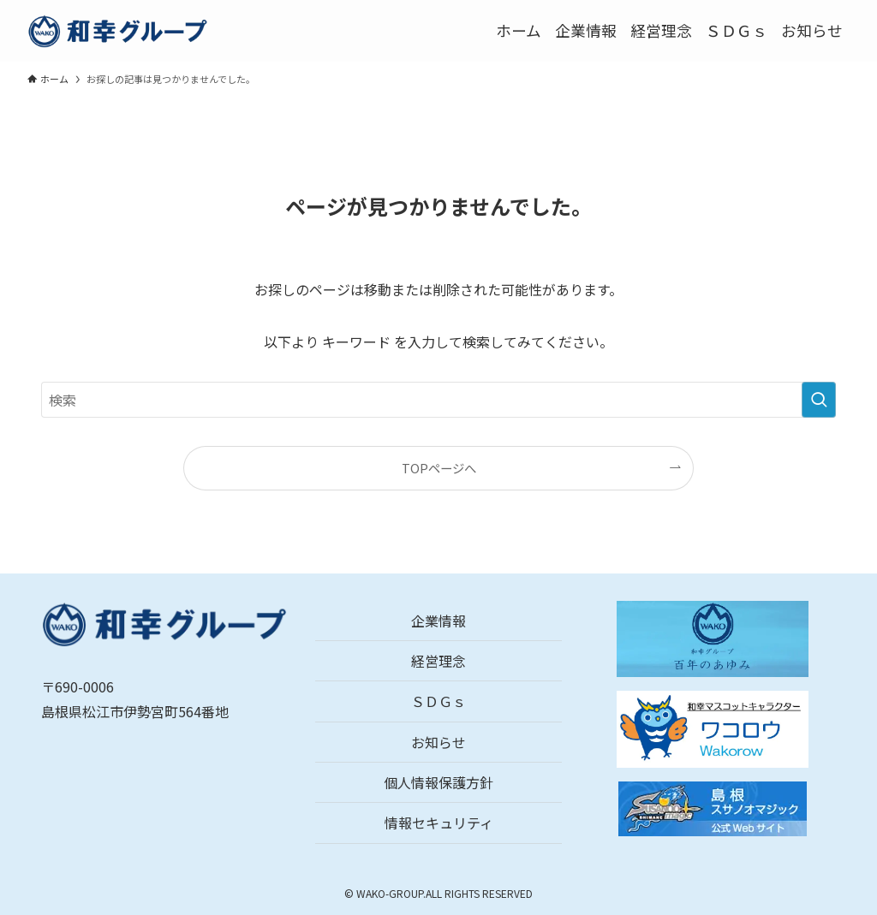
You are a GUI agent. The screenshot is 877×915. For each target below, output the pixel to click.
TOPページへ (439, 468)
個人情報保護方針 (438, 782)
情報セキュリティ (439, 822)
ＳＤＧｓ (438, 701)
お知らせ (438, 742)
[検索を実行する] (819, 400)
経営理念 (438, 661)
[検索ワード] (438, 400)
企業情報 (438, 620)
